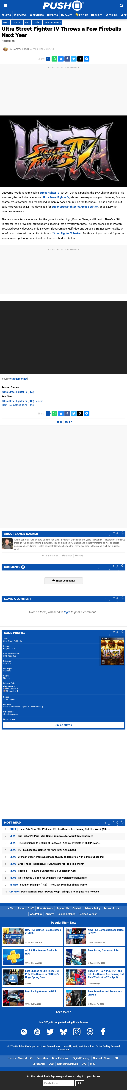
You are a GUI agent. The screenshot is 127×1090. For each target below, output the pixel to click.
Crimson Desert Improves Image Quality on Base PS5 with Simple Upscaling (56, 856)
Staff (31, 908)
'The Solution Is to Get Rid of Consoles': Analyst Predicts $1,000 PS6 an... (55, 843)
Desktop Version (88, 914)
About (21, 908)
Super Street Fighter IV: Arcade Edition (75, 206)
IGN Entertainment (52, 1046)
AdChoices (88, 1046)
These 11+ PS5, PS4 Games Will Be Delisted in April (42, 870)
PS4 (5, 656)
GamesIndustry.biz (67, 1063)
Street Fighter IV (49, 192)
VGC (51, 1063)
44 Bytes (77, 1046)
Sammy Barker (21, 48)
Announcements (53, 22)
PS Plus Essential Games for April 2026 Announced (42, 849)
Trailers (37, 22)
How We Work (45, 908)
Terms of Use (111, 908)
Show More (63, 1011)
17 (70, 422)
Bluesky (67, 555)
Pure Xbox (42, 1058)
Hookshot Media (23, 1046)
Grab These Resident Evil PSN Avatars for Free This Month (46, 863)
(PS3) (18, 391)
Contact (76, 908)
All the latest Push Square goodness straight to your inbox (63, 1076)
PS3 (27, 22)
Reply (79, 555)
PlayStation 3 (9, 648)
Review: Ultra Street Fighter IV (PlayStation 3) (23, 707)
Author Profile (50, 555)
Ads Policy (36, 914)
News (6, 22)
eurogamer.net (18, 378)
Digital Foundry (81, 1058)
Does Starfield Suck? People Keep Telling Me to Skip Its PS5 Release (54, 891)
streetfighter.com (10, 714)
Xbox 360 (12, 656)
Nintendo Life (25, 1058)
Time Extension (60, 1058)
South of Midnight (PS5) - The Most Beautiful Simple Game (48, 884)
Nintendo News (101, 1058)
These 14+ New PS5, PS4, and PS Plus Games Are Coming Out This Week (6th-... (59, 829)
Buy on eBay (63, 725)
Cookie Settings (66, 914)
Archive (49, 914)
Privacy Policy (92, 908)
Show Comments (63, 580)
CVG (84, 1063)
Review (22, 401)
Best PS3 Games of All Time (18, 404)
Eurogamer (39, 1063)
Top (11, 908)
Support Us (62, 908)
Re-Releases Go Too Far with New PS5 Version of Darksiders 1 (49, 877)
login (67, 612)
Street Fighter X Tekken (67, 233)
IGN (116, 1058)
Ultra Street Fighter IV (56, 197)
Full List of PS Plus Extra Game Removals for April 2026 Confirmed (51, 836)
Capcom (17, 22)
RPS (92, 1063)
